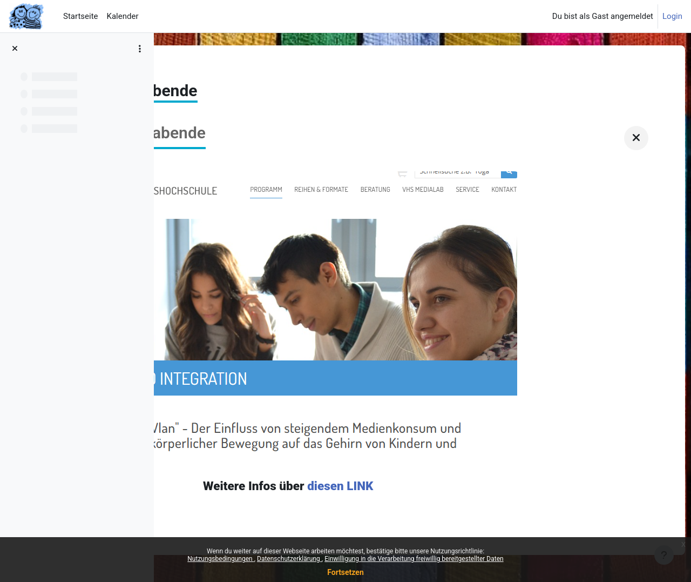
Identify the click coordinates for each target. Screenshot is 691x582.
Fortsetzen (345, 572)
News (185, 68)
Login (672, 16)
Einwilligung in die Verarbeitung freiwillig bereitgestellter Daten (414, 559)
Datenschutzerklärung (289, 559)
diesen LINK (467, 486)
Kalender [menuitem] (123, 16)
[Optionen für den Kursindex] (140, 48)
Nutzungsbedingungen (220, 559)
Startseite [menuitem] (80, 16)
